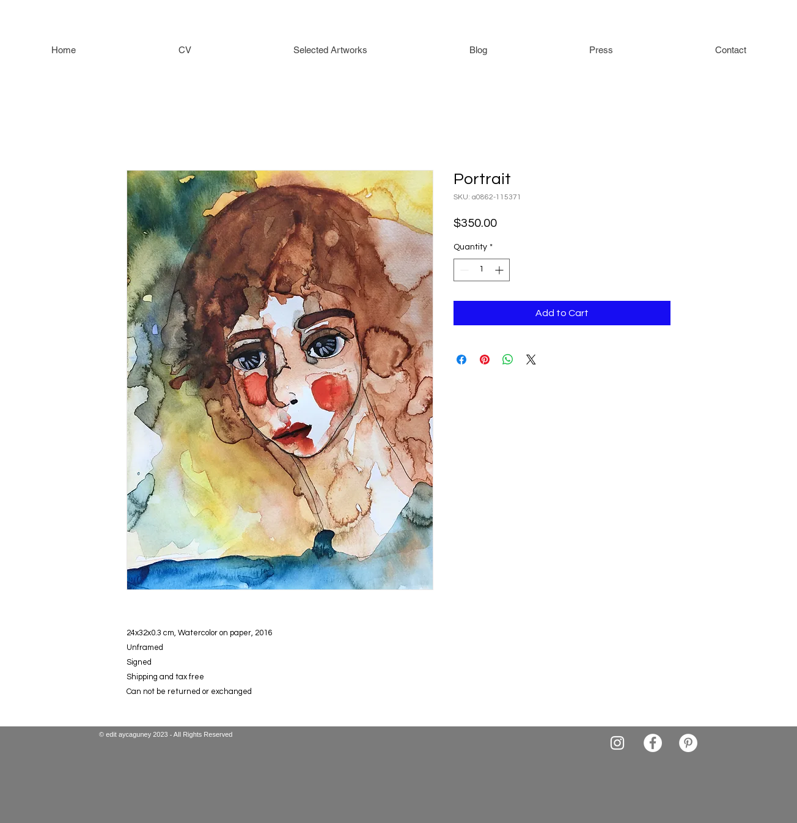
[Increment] (500, 270)
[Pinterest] (688, 743)
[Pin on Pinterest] (484, 359)
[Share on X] (531, 359)
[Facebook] (653, 743)
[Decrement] (463, 270)
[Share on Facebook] (461, 359)
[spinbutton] (482, 270)
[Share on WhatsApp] (508, 359)
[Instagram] (617, 743)
